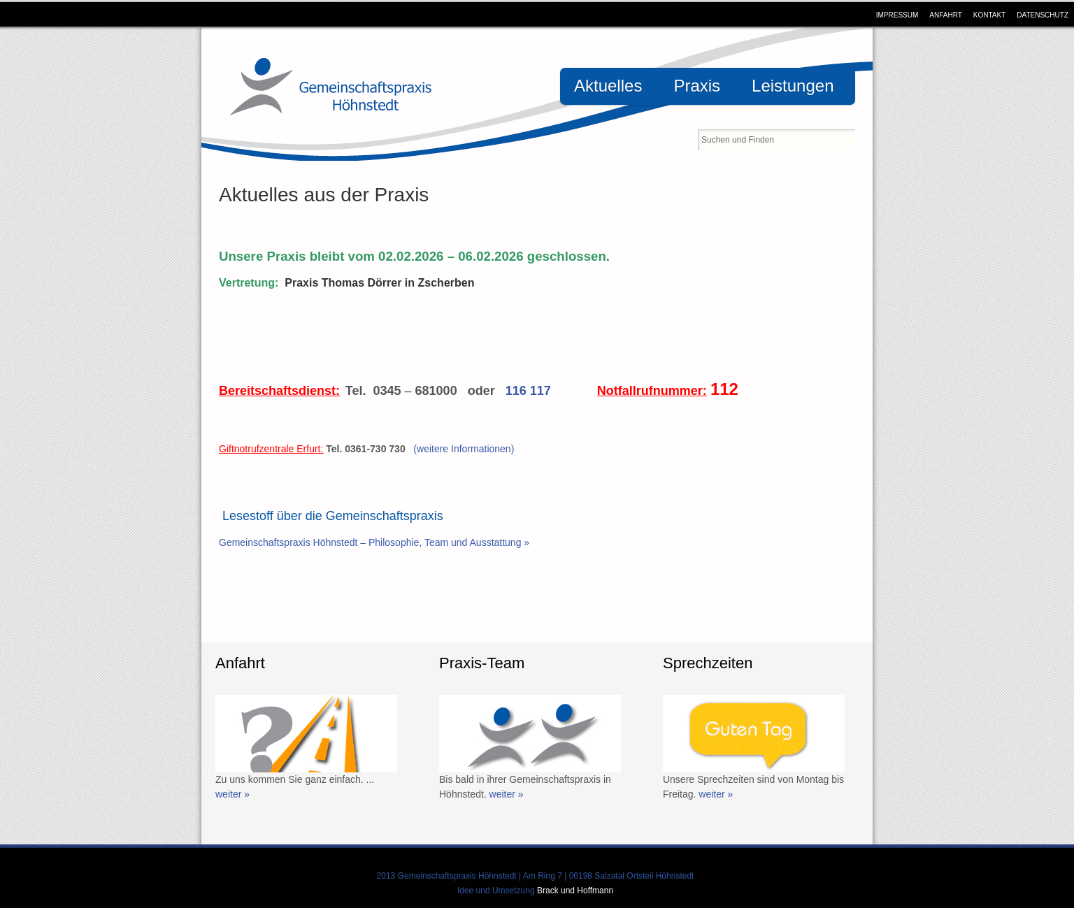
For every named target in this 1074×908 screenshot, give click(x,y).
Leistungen (792, 85)
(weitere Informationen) (463, 448)
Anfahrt (945, 15)
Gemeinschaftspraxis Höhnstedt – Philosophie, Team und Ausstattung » (374, 542)
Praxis (696, 85)
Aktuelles (608, 85)
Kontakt (989, 15)
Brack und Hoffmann (575, 890)
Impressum (897, 15)
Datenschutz (1042, 15)
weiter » (232, 794)
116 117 (528, 391)
